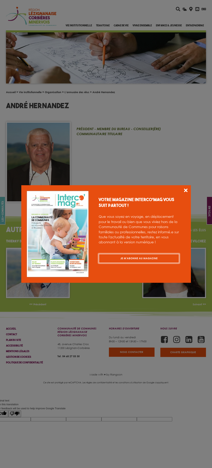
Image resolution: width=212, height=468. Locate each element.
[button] (185, 191)
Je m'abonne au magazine (139, 258)
